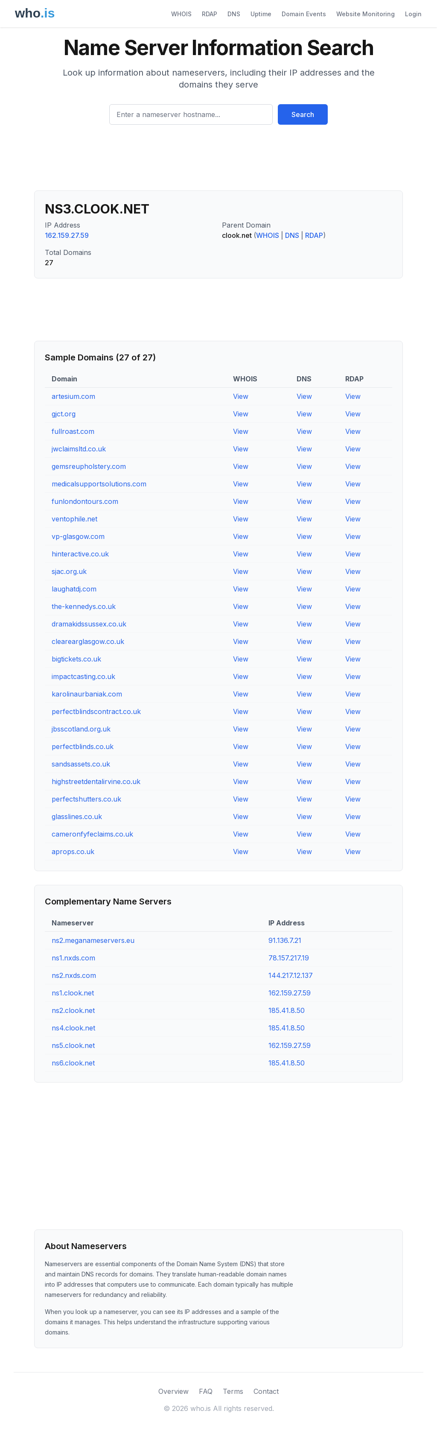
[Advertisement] (218, 161)
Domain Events (304, 14)
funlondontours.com (85, 501)
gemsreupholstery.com (89, 466)
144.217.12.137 (290, 975)
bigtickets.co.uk (76, 659)
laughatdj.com (74, 589)
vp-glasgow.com (78, 536)
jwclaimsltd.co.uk (79, 449)
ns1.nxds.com (73, 958)
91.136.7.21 (284, 940)
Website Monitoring (365, 14)
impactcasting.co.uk (83, 676)
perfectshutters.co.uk (86, 799)
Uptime (261, 14)
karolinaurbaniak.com (87, 694)
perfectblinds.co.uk (83, 746)
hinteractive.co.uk (80, 554)
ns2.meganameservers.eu (93, 940)
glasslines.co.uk (77, 816)
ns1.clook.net (73, 993)
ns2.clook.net (73, 1010)
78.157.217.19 (288, 958)
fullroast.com (73, 431)
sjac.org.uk (69, 571)
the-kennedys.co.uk (84, 606)
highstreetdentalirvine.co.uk (96, 781)
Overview (173, 1391)
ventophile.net (74, 519)
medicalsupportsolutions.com (99, 484)
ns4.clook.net (73, 1028)
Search (302, 114)
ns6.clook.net (73, 1063)
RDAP (209, 14)
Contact (266, 1391)
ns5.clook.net (73, 1045)
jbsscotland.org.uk (81, 729)
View (240, 396)
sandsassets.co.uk (81, 764)
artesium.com (73, 396)
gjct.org (64, 414)
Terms (233, 1391)
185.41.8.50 (286, 1010)
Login (413, 14)
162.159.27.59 (67, 235)
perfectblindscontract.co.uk (96, 711)
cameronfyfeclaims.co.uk (92, 834)
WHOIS (181, 14)
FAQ (206, 1391)
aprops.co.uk (73, 851)
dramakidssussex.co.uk (89, 624)
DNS (233, 14)
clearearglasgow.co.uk (88, 641)
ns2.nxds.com (74, 975)
